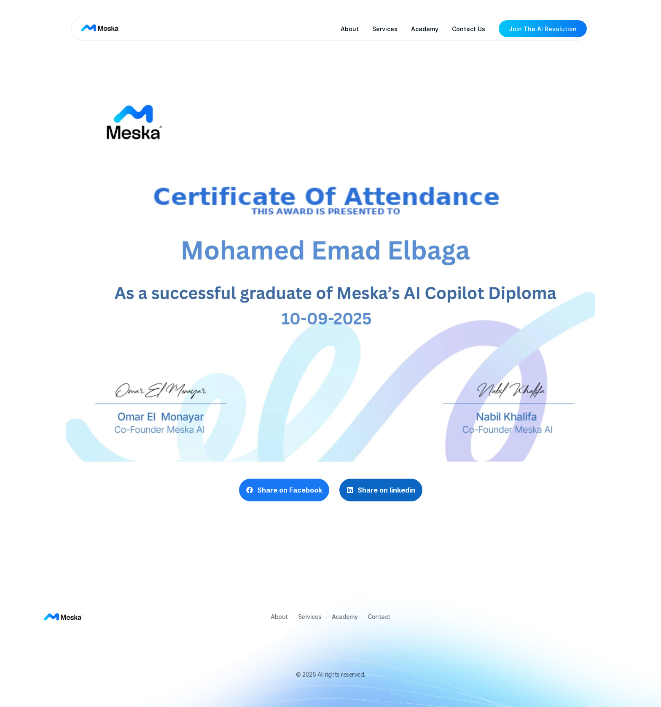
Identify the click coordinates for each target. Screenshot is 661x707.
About (350, 28)
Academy (424, 28)
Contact (379, 616)
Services (385, 28)
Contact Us (468, 28)
